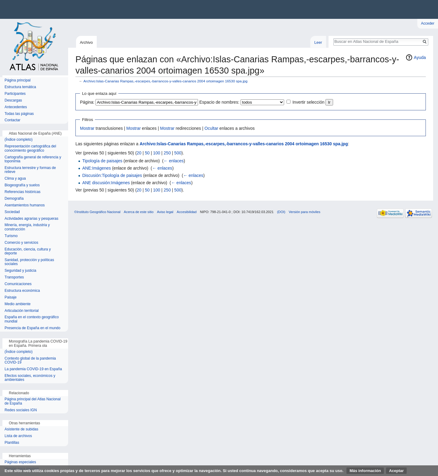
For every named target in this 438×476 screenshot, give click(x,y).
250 (167, 152)
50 (147, 152)
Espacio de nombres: (219, 102)
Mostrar (87, 128)
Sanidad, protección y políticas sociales (29, 262)
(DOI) (281, 212)
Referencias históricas (22, 192)
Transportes (14, 277)
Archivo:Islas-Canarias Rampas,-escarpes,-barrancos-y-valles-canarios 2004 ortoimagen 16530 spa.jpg (165, 81)
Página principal (17, 80)
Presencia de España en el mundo (32, 328)
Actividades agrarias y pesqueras (31, 219)
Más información (365, 470)
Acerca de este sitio (139, 212)
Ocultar (211, 128)
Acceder (427, 23)
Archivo (86, 42)
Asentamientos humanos (25, 205)
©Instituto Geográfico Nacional (97, 212)
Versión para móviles (304, 212)
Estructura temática (20, 87)
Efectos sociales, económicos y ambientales (30, 378)
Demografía (14, 199)
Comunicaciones (18, 284)
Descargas (13, 100)
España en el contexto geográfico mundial (32, 319)
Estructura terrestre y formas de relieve (30, 170)
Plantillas (12, 443)
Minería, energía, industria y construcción (27, 227)
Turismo (11, 236)
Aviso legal (165, 212)
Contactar (12, 120)
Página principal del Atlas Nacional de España (33, 401)
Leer (318, 42)
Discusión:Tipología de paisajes (112, 175)
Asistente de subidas (21, 429)
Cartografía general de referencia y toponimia (33, 159)
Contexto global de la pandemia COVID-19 (30, 361)
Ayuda (420, 57)
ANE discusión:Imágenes (106, 182)
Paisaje (10, 297)
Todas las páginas (19, 114)
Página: (87, 102)
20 (139, 152)
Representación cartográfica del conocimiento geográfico (30, 148)
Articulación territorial (22, 311)
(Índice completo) (19, 140)
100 (156, 152)
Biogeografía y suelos (22, 185)
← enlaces (174, 160)
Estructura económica (22, 291)
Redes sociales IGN (21, 410)
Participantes (15, 94)
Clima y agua (15, 179)
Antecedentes (16, 107)
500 (177, 152)
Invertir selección (308, 102)
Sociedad (12, 212)
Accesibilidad (186, 212)
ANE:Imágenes (96, 168)
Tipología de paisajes (102, 160)
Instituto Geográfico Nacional (97, 9)
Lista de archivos (18, 436)
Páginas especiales (20, 462)
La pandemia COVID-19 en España (33, 369)
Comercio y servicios (21, 243)
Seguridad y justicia (20, 271)
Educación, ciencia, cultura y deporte (28, 251)
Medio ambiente (17, 304)
